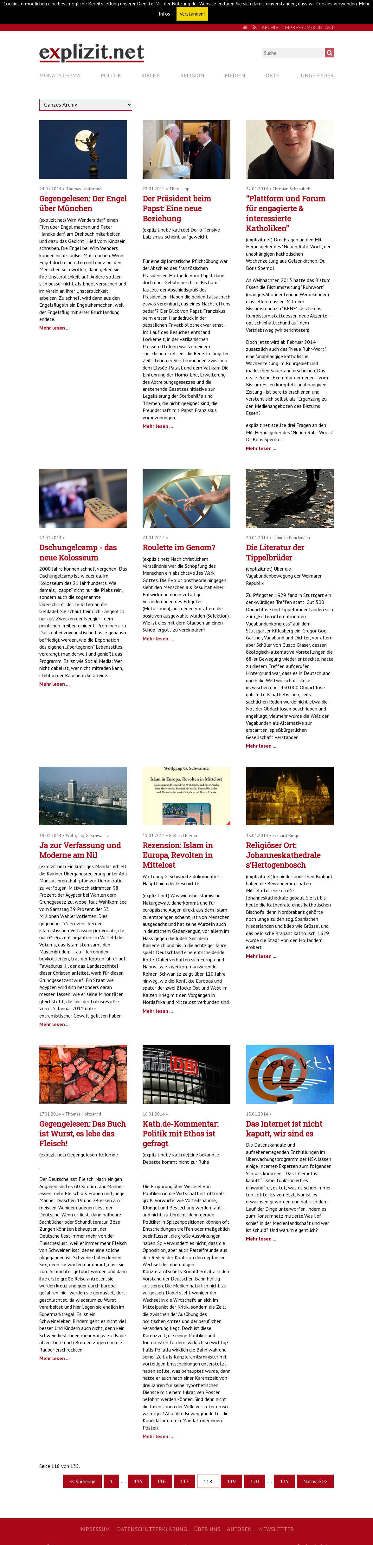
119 (231, 1481)
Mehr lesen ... (54, 327)
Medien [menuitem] (235, 75)
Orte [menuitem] (272, 75)
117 (184, 1481)
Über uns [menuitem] (207, 1529)
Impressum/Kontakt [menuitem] (308, 27)
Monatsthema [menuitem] (59, 75)
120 (254, 1481)
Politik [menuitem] (110, 75)
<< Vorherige (82, 1481)
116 (161, 1481)
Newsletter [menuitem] (276, 1529)
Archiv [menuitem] (270, 27)
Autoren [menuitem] (239, 1529)
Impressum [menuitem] (94, 1529)
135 (284, 1481)
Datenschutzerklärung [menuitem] (152, 1529)
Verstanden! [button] (192, 13)
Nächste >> (315, 1481)
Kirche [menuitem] (150, 75)
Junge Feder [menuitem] (316, 75)
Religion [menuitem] (192, 75)
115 (138, 1481)
